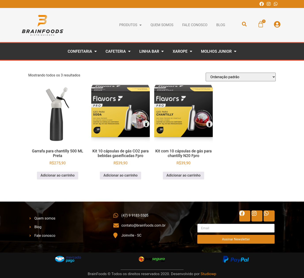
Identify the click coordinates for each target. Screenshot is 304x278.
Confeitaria (82, 51)
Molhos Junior (218, 51)
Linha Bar (151, 51)
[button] (244, 24)
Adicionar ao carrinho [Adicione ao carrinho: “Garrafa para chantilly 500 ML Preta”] (57, 175)
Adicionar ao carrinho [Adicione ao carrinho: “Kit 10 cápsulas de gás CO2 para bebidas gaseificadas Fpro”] (120, 175)
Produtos (130, 25)
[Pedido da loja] (241, 77)
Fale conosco (194, 25)
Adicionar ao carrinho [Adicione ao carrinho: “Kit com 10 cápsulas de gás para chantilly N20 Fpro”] (183, 175)
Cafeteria (118, 51)
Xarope (182, 51)
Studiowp (208, 274)
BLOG (220, 25)
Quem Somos (161, 25)
